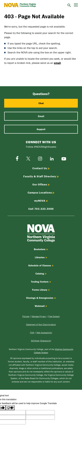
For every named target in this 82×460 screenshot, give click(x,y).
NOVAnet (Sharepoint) (41, 340)
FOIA (32, 332)
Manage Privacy (39, 316)
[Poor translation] (10, 407)
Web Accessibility (44, 332)
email (57, 63)
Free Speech (54, 316)
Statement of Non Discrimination (41, 324)
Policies (25, 316)
